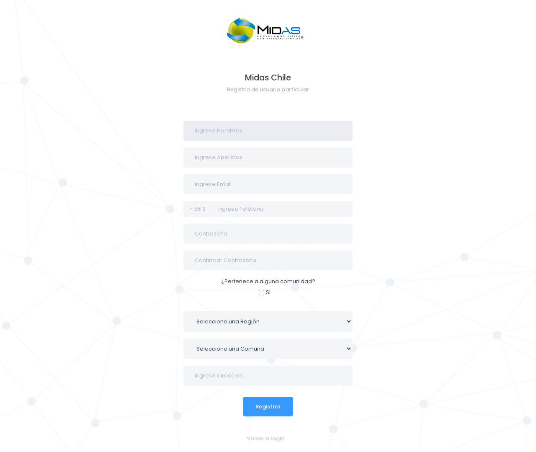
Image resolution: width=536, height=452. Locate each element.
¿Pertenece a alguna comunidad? (268, 281)
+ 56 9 (197, 209)
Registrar (268, 407)
